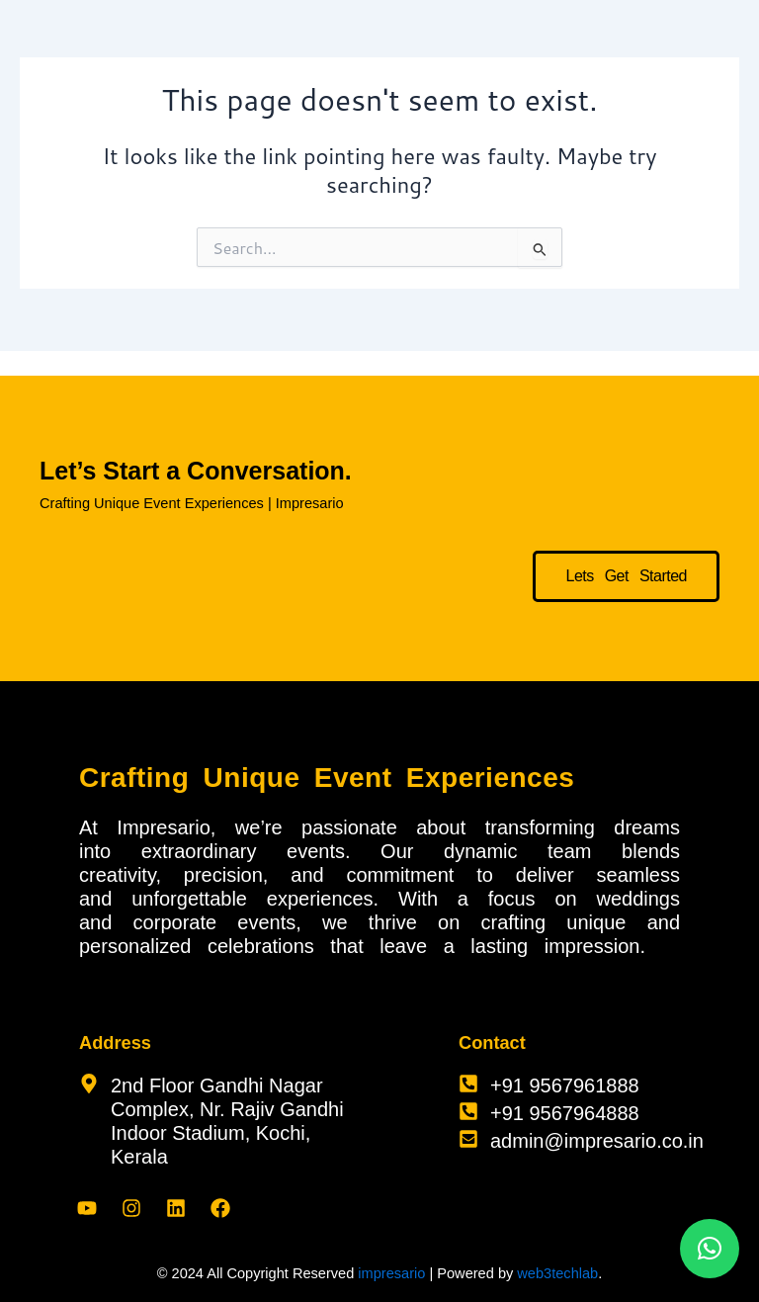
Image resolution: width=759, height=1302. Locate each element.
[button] (709, 1248)
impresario (391, 1273)
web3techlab (557, 1273)
